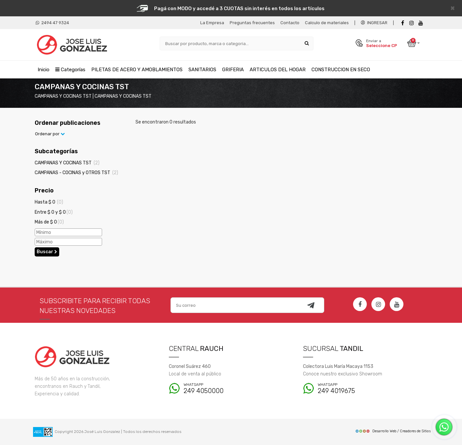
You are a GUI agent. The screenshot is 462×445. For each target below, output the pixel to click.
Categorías (70, 70)
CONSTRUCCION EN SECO (340, 70)
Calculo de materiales (327, 22)
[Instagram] (378, 304)
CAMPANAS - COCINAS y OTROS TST (76, 172)
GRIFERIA (233, 70)
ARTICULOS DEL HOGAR (278, 70)
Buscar (47, 252)
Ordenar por (50, 133)
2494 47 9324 (52, 22)
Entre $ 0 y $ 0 (54, 212)
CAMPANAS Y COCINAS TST (67, 163)
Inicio (43, 70)
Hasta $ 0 (49, 202)
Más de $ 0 (49, 222)
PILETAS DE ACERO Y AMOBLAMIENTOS (137, 70)
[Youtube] (421, 23)
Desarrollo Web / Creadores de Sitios (393, 431)
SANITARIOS (202, 70)
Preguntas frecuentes (252, 22)
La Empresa (212, 22)
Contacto (289, 22)
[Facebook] (402, 23)
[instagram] (411, 23)
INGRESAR (374, 22)
